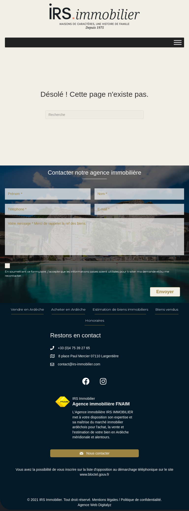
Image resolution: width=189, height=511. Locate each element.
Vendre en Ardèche (27, 311)
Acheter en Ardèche (68, 311)
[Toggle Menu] (178, 42)
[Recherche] (94, 114)
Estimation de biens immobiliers (120, 311)
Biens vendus (166, 311)
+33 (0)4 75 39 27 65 (74, 349)
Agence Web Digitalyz (94, 506)
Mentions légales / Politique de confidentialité (126, 501)
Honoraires (94, 322)
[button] (86, 382)
